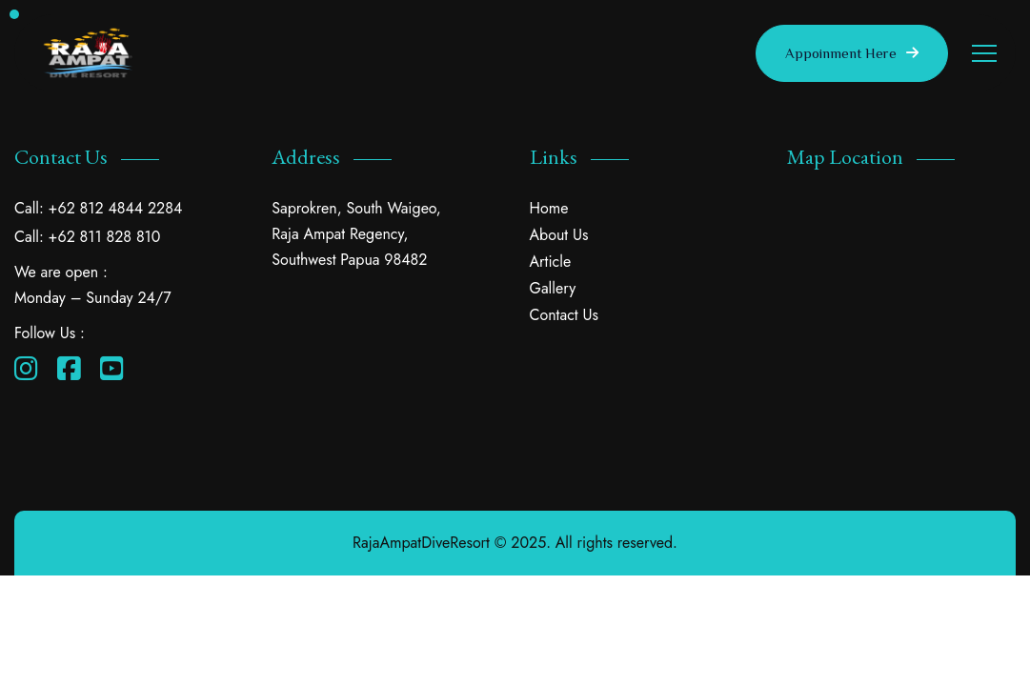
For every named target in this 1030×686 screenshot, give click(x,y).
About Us (559, 235)
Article (551, 261)
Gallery (553, 288)
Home (549, 208)
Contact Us (564, 315)
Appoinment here (852, 53)
